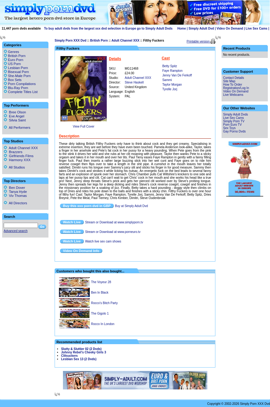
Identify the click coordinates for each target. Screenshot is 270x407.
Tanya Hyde (15, 191)
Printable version (198, 41)
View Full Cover (83, 126)
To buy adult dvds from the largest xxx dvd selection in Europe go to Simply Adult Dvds (108, 28)
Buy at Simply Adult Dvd (131, 206)
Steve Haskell (134, 82)
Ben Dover (14, 187)
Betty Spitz (169, 66)
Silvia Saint (15, 120)
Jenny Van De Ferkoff (177, 75)
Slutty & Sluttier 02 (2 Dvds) (81, 349)
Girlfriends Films (19, 156)
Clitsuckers (69, 355)
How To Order (232, 84)
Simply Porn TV (233, 121)
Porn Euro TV (232, 124)
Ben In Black (99, 292)
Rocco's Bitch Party (104, 303)
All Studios (14, 167)
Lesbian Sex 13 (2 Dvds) (79, 359)
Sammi (167, 80)
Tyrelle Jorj (169, 89)
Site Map (229, 81)
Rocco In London (102, 324)
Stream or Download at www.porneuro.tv (113, 232)
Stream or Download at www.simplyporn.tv (114, 222)
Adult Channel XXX (125, 40)
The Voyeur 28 (101, 282)
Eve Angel (14, 116)
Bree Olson (15, 112)
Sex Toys (229, 128)
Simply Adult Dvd (201, 28)
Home (181, 28)
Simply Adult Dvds (235, 114)
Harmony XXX (17, 160)
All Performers (17, 127)
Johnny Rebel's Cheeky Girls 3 (83, 352)
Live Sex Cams (257, 28)
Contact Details (233, 77)
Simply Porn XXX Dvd (70, 40)
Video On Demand (230, 28)
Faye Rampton (172, 70)
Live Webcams (233, 94)
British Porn (99, 40)
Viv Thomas (15, 195)
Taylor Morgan (172, 84)
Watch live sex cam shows (103, 241)
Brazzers (13, 152)
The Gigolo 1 (100, 313)
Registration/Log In (236, 88)
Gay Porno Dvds (234, 131)
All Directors (15, 203)
